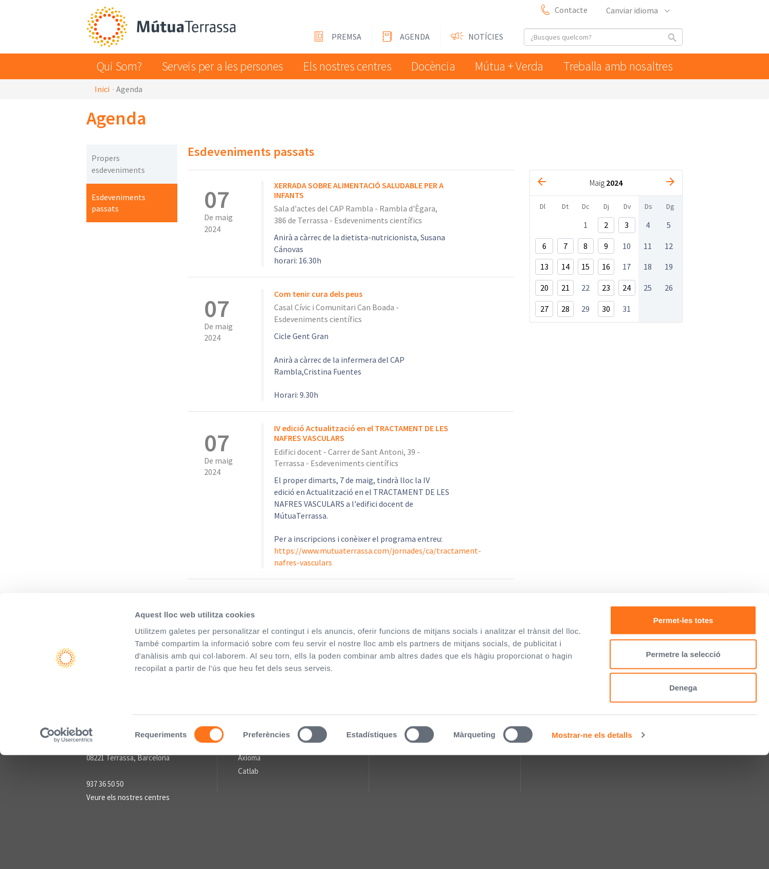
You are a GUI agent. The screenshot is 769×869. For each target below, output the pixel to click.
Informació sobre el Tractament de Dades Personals (335, 643)
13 (544, 266)
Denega (683, 801)
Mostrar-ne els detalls (592, 848)
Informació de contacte (124, 676)
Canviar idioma (637, 10)
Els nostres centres (345, 66)
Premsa (346, 36)
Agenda (415, 36)
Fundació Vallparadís (270, 705)
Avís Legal (344, 631)
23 (606, 287)
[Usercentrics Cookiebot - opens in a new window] (67, 849)
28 (565, 309)
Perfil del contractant (279, 631)
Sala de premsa (414, 676)
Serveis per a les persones (223, 66)
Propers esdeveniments (118, 164)
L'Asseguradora (262, 692)
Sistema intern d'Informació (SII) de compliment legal (467, 631)
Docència (435, 66)
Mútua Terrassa (163, 27)
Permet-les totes (683, 734)
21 (565, 287)
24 (626, 287)
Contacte (571, 10)
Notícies (485, 36)
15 (585, 266)
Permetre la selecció (683, 768)
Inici (102, 89)
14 (565, 266)
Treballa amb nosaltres (621, 66)
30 (606, 309)
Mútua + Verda (515, 66)
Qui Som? (121, 66)
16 (606, 266)
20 (544, 287)
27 (544, 309)
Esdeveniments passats (118, 203)
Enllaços (251, 676)
